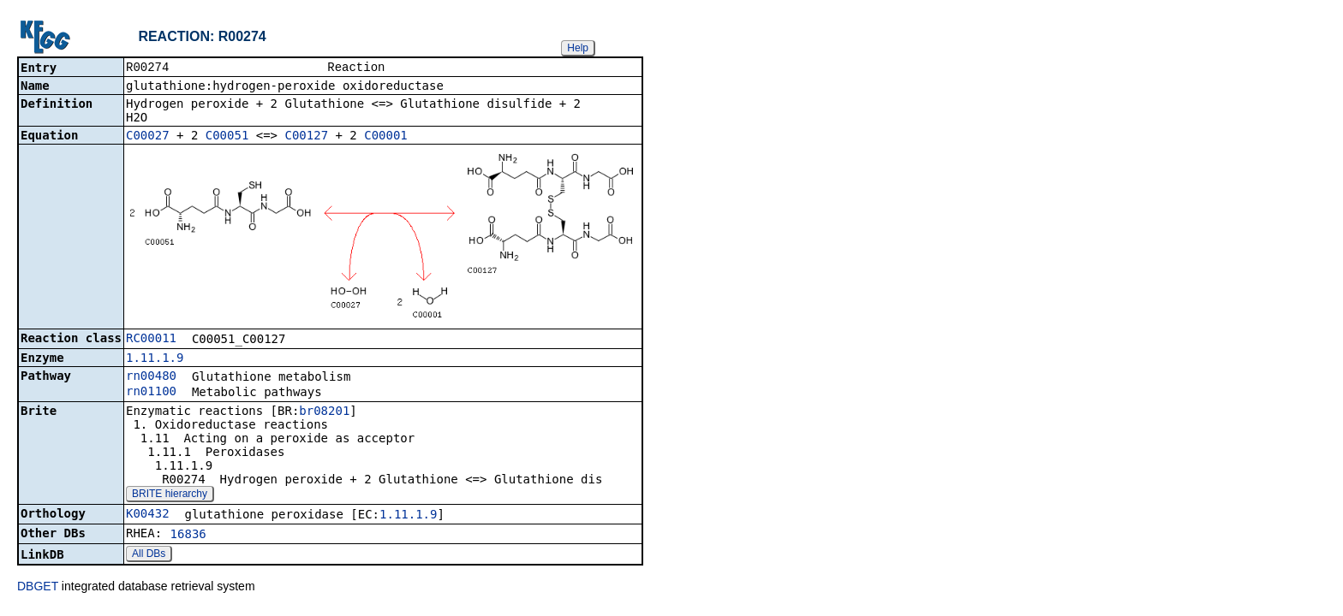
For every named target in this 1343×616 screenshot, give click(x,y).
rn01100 (151, 393)
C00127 (306, 137)
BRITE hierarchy (169, 495)
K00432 (148, 515)
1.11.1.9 (154, 359)
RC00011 (151, 339)
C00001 (386, 137)
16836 (188, 535)
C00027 (148, 137)
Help (577, 48)
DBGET (37, 588)
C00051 (227, 137)
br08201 (324, 412)
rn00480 (151, 377)
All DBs (148, 555)
